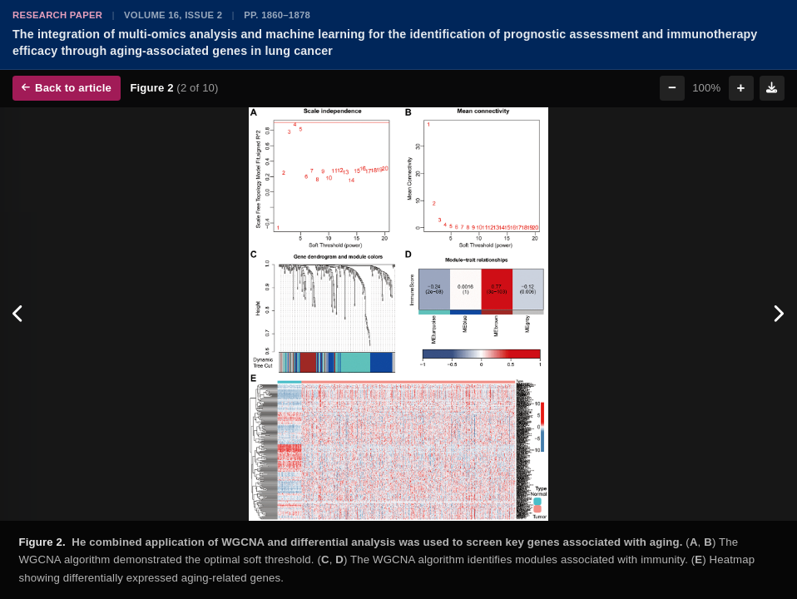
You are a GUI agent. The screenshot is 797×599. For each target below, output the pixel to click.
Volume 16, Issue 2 (173, 15)
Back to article (66, 88)
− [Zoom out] (672, 88)
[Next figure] (778, 314)
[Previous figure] (18, 314)
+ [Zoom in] (741, 88)
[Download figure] (772, 88)
